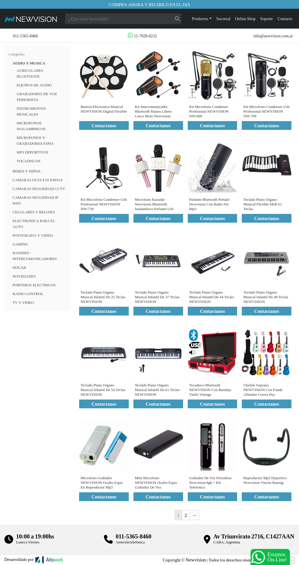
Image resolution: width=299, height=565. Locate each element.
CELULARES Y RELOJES (34, 212)
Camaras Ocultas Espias (37, 179)
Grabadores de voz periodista (37, 96)
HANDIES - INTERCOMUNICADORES (35, 255)
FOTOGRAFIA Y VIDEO (33, 235)
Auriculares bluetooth (30, 73)
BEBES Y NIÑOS (27, 171)
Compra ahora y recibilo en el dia (149, 4)
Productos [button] (200, 18)
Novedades (24, 276)
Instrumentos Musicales (31, 111)
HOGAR (19, 267)
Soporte (266, 18)
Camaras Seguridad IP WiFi (35, 200)
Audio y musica (29, 63)
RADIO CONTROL (28, 293)
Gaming (20, 244)
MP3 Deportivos (32, 152)
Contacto (284, 18)
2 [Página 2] (186, 515)
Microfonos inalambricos (31, 126)
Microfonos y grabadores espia (35, 140)
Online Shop (245, 18)
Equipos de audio (34, 85)
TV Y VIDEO (23, 302)
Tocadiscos (28, 160)
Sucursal (223, 18)
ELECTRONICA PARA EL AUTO (34, 223)
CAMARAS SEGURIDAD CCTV (39, 188)
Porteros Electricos (34, 284)
